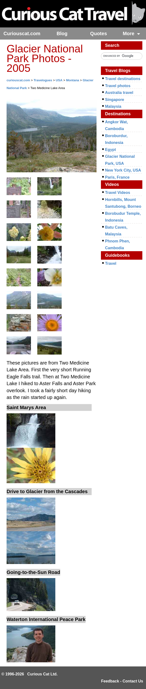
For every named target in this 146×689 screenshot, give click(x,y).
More (131, 33)
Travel (110, 263)
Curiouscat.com (21, 33)
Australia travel (119, 93)
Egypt (110, 150)
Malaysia (113, 106)
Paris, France (117, 177)
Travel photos (117, 86)
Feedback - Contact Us (122, 681)
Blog (62, 33)
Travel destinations (122, 79)
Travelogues (43, 80)
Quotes (98, 33)
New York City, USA (123, 170)
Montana (72, 80)
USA (59, 80)
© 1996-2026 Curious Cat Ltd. (29, 674)
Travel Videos (117, 193)
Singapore (114, 100)
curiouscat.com (18, 80)
